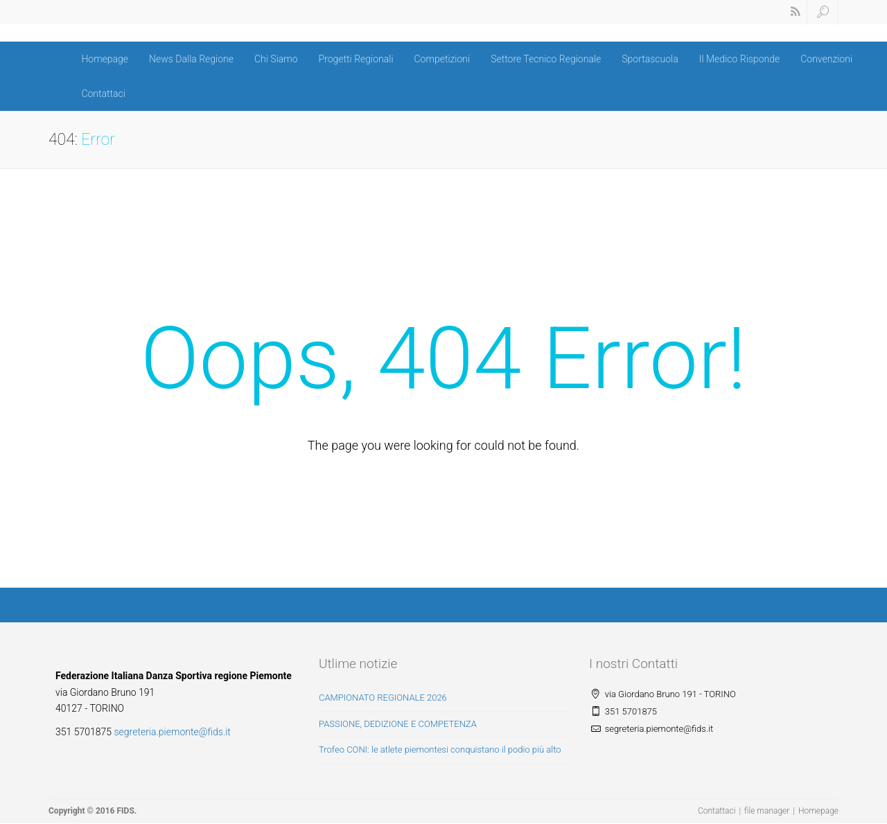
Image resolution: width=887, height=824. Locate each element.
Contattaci (103, 93)
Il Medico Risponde (739, 58)
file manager (766, 811)
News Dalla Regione (191, 58)
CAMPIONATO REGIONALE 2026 (383, 697)
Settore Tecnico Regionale (546, 58)
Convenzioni (826, 58)
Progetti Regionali (356, 58)
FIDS (125, 811)
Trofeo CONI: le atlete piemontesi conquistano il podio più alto (440, 749)
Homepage (104, 58)
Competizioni (442, 58)
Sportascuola (650, 58)
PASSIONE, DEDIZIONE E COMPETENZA (398, 724)
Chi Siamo (276, 58)
